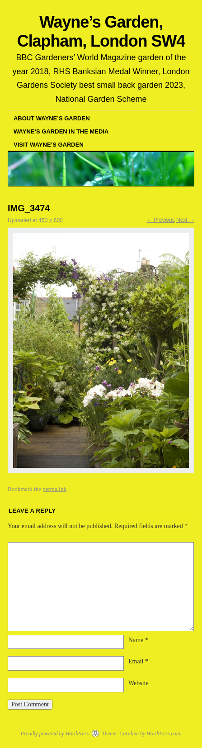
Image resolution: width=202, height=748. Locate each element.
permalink (54, 489)
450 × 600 (50, 220)
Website (138, 683)
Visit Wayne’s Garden (49, 144)
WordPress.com (163, 733)
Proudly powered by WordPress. (55, 733)
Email (138, 661)
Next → (185, 220)
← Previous (161, 220)
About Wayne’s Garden (52, 118)
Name (138, 640)
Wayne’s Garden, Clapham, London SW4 (101, 31)
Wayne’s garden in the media (61, 131)
